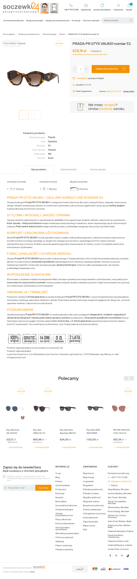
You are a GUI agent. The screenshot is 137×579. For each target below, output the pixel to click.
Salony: (114, 485)
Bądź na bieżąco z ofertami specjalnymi (25, 469)
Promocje (76, 20)
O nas (58, 473)
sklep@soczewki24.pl (121, 481)
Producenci (60, 489)
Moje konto (88, 473)
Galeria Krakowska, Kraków (120, 531)
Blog (57, 477)
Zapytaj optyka (90, 521)
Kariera (58, 481)
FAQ (85, 529)
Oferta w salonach (91, 20)
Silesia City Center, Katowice (117, 516)
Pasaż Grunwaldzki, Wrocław (117, 502)
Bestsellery (60, 501)
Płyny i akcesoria (63, 519)
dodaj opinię (128, 91)
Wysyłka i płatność (92, 497)
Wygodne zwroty (91, 501)
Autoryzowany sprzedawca (62, 528)
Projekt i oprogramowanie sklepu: (19, 572)
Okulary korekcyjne (34, 20)
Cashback (82, 78)
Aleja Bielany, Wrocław (118, 489)
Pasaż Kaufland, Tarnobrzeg (115, 536)
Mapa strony (89, 525)
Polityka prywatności (93, 489)
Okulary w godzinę (64, 549)
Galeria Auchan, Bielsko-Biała (119, 526)
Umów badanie (62, 485)
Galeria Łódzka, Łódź (118, 541)
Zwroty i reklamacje (92, 509)
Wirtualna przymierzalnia (67, 533)
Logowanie (88, 481)
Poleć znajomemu (82, 91)
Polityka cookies (91, 493)
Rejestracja (88, 477)
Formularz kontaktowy (118, 473)
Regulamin (88, 485)
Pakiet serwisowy (63, 545)
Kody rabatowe (90, 517)
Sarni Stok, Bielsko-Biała (119, 521)
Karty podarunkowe (65, 523)
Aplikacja (59, 541)
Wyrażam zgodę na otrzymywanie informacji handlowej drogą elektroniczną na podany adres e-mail (29, 478)
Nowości (59, 497)
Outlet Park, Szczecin (118, 549)
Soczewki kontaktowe (13, 20)
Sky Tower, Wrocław (117, 497)
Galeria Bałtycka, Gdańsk (120, 545)
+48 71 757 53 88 (119, 477)
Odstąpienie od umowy (94, 513)
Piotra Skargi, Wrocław (118, 511)
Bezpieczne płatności (93, 505)
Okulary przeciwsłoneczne (57, 20)
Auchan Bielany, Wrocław (119, 493)
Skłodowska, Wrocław (118, 507)
